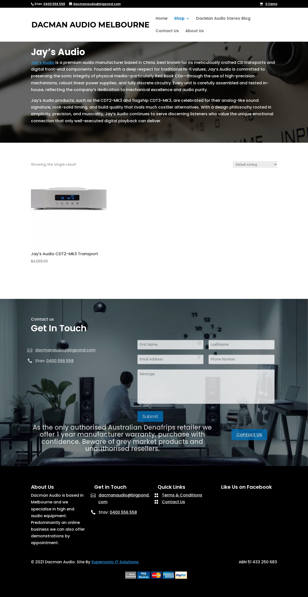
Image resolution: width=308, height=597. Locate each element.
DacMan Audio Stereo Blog (223, 19)
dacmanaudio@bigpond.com (65, 363)
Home (162, 19)
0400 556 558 (54, 4)
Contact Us (167, 31)
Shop (179, 19)
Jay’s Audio (42, 62)
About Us (194, 31)
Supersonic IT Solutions (114, 562)
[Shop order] (255, 164)
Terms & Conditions (182, 495)
